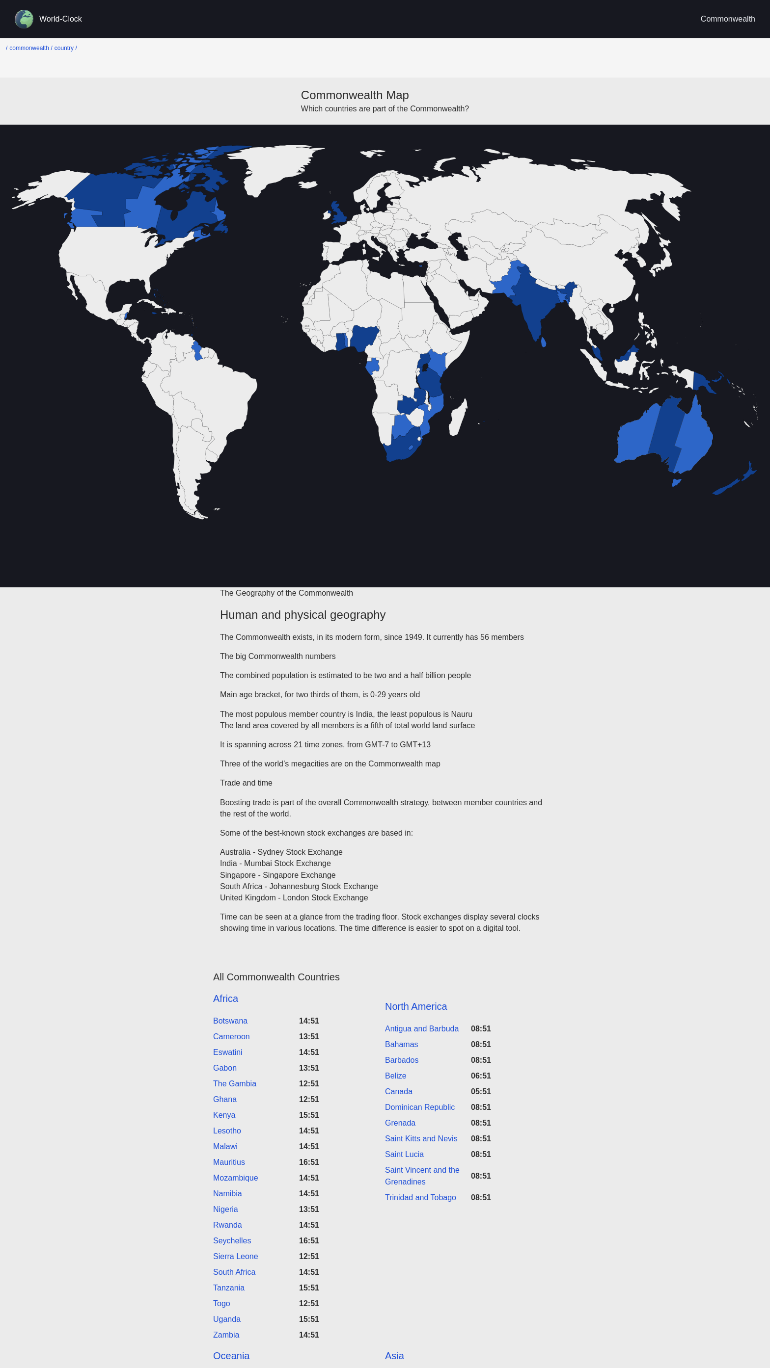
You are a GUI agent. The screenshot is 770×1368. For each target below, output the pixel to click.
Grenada (400, 1123)
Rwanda (227, 1225)
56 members (502, 637)
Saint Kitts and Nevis (421, 1138)
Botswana (230, 1021)
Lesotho (227, 1131)
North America (416, 1006)
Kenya (224, 1115)
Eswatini (228, 1052)
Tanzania (229, 1288)
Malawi (225, 1146)
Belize (396, 1076)
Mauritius (229, 1162)
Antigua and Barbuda (422, 1029)
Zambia (226, 1335)
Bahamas (401, 1044)
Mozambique (235, 1178)
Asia (394, 1355)
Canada (398, 1091)
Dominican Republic (420, 1107)
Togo (221, 1303)
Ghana (225, 1099)
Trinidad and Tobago (420, 1197)
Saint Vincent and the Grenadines (422, 1176)
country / (66, 48)
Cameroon (231, 1036)
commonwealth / (30, 48)
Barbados (402, 1060)
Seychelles (232, 1240)
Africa (225, 998)
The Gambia (234, 1083)
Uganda (227, 1319)
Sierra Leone (235, 1256)
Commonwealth (728, 19)
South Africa (234, 1272)
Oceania (231, 1355)
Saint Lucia (404, 1154)
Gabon (225, 1068)
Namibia (227, 1193)
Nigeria (225, 1209)
